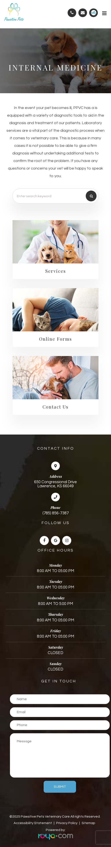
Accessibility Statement (33, 823)
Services (55, 271)
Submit (60, 786)
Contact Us (55, 407)
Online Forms (55, 339)
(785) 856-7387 (56, 513)
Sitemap (88, 823)
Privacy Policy (67, 823)
